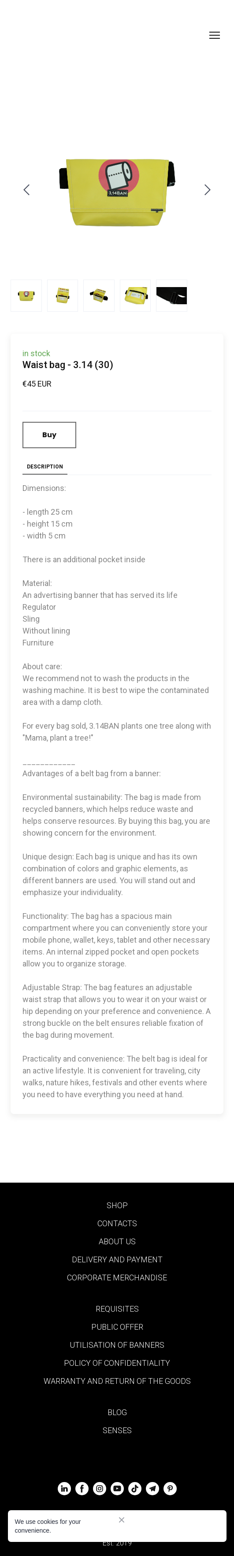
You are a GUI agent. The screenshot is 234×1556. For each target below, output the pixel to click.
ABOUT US (117, 1241)
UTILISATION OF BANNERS (117, 1345)
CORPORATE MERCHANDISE (117, 1277)
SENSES (117, 1430)
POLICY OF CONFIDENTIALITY (117, 1363)
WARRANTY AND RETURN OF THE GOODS (117, 1381)
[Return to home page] (57, 35)
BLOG (117, 1412)
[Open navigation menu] (214, 35)
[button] (49, 435)
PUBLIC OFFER (117, 1326)
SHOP (117, 1205)
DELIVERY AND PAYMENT (117, 1259)
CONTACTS (117, 1223)
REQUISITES (117, 1308)
